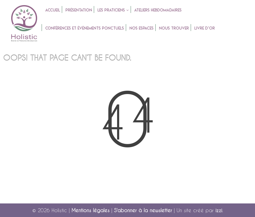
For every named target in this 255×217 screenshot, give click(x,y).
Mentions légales (91, 210)
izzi (218, 210)
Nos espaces (141, 28)
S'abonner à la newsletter (143, 210)
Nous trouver (174, 28)
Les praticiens (111, 10)
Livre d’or (204, 28)
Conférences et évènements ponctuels (84, 28)
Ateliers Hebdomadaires (158, 10)
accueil (52, 10)
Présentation (78, 10)
